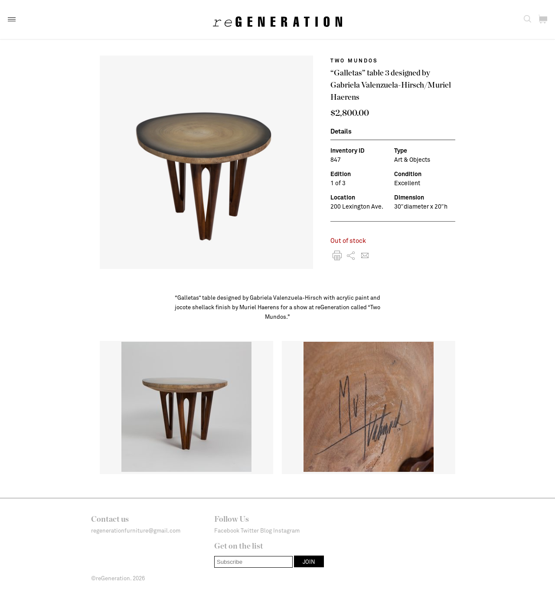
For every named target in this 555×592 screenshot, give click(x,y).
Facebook (226, 530)
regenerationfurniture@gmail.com (135, 530)
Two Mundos (354, 60)
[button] (11, 19)
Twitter (250, 530)
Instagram (286, 530)
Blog (266, 530)
